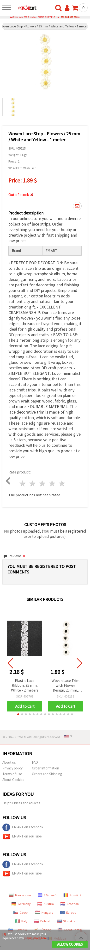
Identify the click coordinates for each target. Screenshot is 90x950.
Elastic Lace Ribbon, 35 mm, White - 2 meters (24, 685)
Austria (45, 904)
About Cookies (13, 779)
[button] (18, 714)
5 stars (62, 483)
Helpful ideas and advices (21, 803)
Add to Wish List (22, 168)
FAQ (35, 762)
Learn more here (36, 938)
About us (9, 762)
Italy (21, 921)
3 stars (43, 483)
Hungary (44, 912)
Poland (42, 921)
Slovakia (66, 921)
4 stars (52, 483)
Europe (68, 912)
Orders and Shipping (47, 774)
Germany (21, 904)
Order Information (45, 768)
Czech (21, 912)
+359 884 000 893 (69, 17)
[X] (4, 934)
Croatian (69, 904)
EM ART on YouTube (22, 836)
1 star (23, 483)
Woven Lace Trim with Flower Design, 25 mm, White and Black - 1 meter (65, 685)
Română (72, 895)
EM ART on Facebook (22, 827)
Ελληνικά (47, 895)
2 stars (33, 483)
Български (20, 895)
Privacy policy (12, 768)
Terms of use (12, 774)
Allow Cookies (70, 944)
